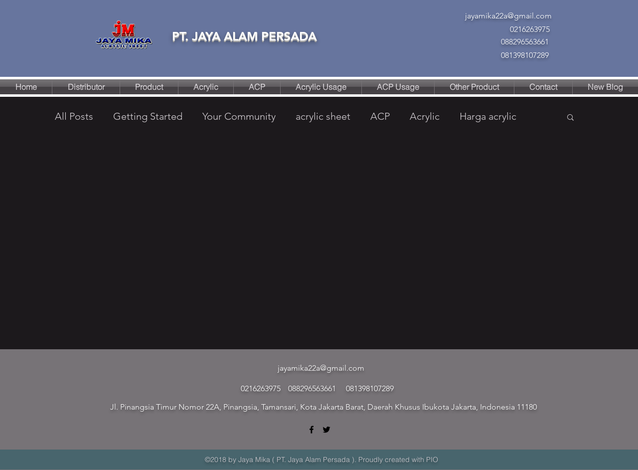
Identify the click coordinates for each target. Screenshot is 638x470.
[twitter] (326, 430)
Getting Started (147, 116)
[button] (570, 118)
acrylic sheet (323, 116)
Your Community (239, 116)
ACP (380, 116)
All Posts (74, 116)
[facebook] (312, 430)
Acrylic (425, 116)
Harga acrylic (488, 116)
